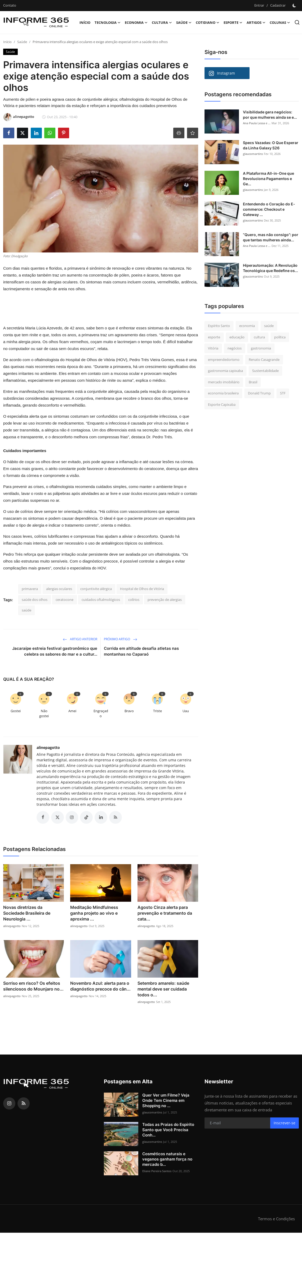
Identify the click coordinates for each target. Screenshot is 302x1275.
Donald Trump (259, 393)
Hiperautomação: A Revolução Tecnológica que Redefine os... (270, 268)
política (280, 337)
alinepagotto (48, 747)
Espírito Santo (219, 325)
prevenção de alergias (165, 599)
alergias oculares (59, 588)
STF (283, 393)
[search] (297, 22)
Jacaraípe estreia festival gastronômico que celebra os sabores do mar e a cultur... (54, 651)
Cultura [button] (162, 22)
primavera (30, 588)
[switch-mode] (295, 5)
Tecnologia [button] (108, 22)
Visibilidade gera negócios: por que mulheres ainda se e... (270, 114)
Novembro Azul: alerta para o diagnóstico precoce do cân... (100, 986)
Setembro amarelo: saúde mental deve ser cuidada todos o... (163, 989)
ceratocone (64, 599)
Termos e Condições (276, 1218)
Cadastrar (278, 5)
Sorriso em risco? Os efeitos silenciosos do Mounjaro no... (33, 986)
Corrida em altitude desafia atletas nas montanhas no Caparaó (141, 651)
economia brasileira (223, 393)
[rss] (23, 1103)
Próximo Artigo (120, 639)
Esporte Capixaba (222, 404)
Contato (9, 5)
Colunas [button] (280, 22)
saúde (26, 610)
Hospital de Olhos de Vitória (142, 588)
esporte (214, 337)
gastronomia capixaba (225, 370)
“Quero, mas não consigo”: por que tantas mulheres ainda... (270, 237)
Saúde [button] (184, 22)
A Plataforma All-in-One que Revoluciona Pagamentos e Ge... (268, 178)
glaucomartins (253, 154)
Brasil (253, 382)
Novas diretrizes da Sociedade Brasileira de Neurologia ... (26, 913)
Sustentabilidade (265, 370)
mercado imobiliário (223, 382)
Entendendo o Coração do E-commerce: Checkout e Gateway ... (269, 209)
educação (237, 337)
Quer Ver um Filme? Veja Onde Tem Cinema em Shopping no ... (165, 1100)
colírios (133, 599)
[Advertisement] (91, 310)
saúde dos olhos (34, 599)
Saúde (22, 41)
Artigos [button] (256, 22)
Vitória (213, 348)
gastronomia (261, 348)
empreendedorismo (223, 359)
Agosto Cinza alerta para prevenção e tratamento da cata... (164, 913)
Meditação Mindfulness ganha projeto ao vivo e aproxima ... (94, 913)
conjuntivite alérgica (96, 588)
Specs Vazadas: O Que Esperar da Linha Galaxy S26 (270, 145)
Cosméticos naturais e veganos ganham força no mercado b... (167, 1159)
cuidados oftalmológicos (101, 599)
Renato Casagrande (264, 359)
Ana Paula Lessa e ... (256, 123)
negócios (235, 348)
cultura (259, 337)
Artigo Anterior (80, 639)
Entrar (259, 5)
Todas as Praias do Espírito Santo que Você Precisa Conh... (168, 1130)
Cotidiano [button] (207, 22)
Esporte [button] (233, 22)
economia (247, 325)
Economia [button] (136, 22)
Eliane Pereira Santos (156, 1171)
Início (84, 22)
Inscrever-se (284, 1122)
